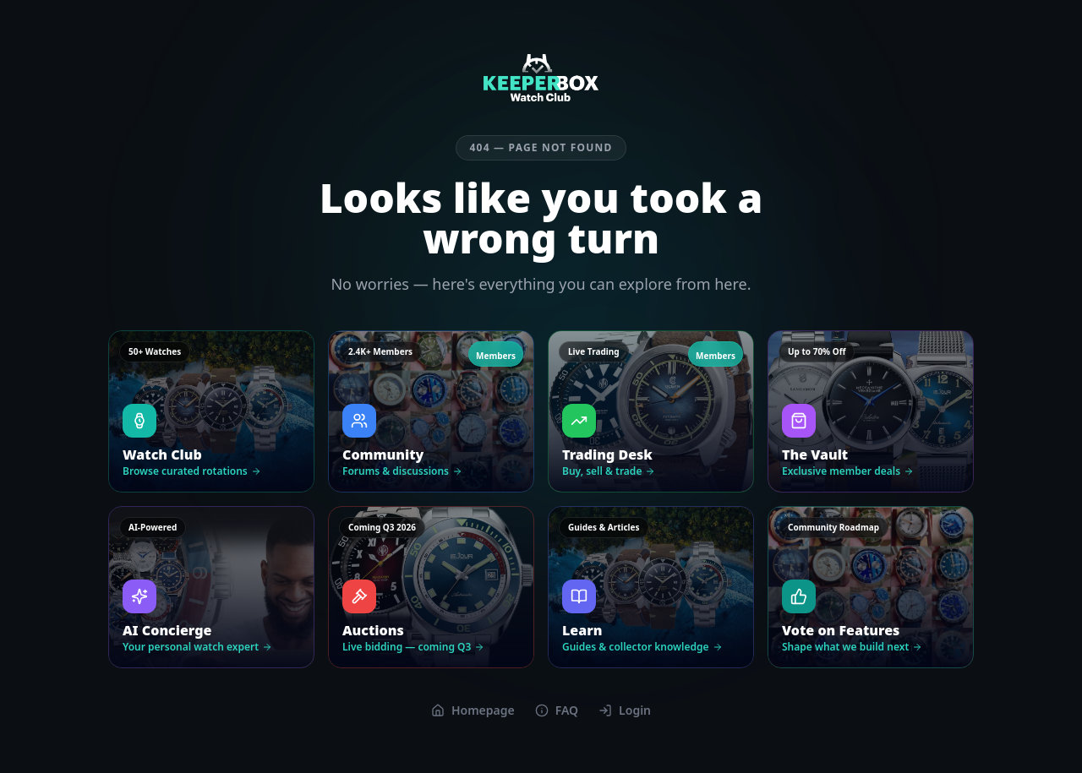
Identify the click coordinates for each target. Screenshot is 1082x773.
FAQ (556, 710)
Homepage (473, 710)
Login (624, 710)
